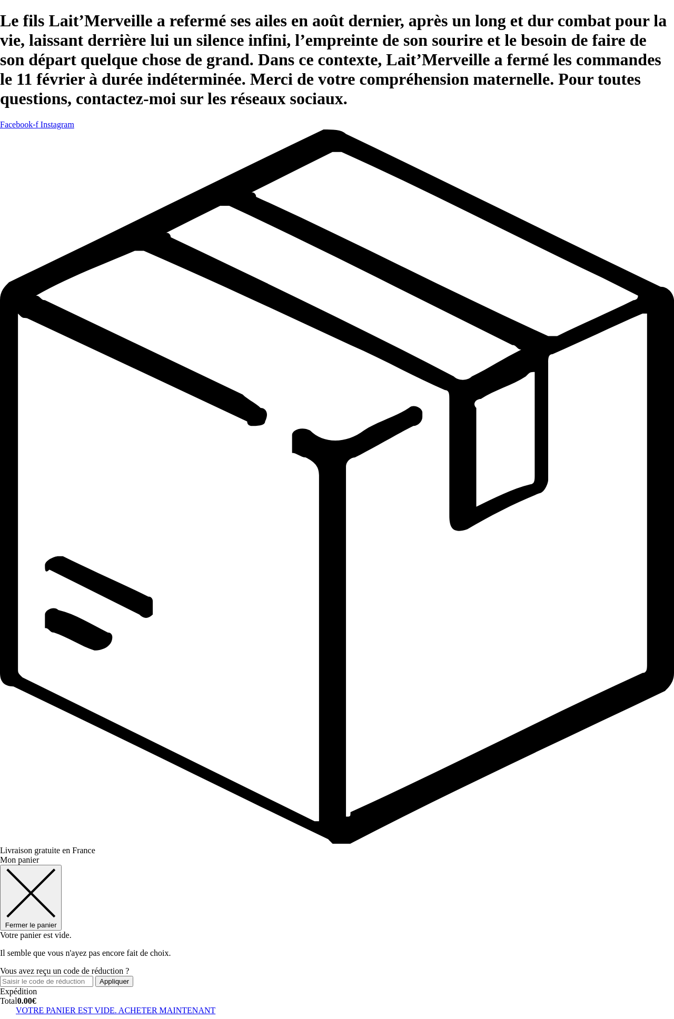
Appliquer (114, 981)
